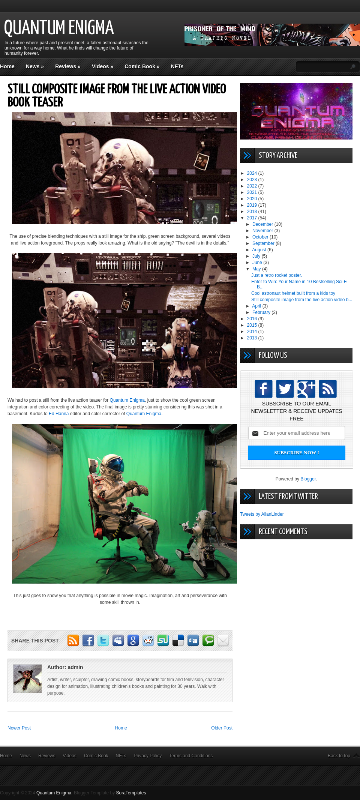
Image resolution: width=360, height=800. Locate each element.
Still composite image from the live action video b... (301, 299)
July (257, 256)
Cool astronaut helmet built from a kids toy (293, 293)
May (257, 269)
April (257, 306)
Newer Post (19, 728)
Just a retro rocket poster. (276, 275)
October (261, 237)
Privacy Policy (148, 755)
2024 (252, 173)
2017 (252, 218)
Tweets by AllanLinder (262, 514)
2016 (252, 318)
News (35, 66)
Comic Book (141, 66)
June (257, 262)
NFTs (177, 66)
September (264, 243)
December (263, 224)
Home (7, 66)
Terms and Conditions (191, 755)
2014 (252, 331)
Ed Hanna (59, 413)
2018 (252, 211)
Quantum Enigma (59, 28)
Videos (102, 66)
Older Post (221, 728)
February (262, 312)
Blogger (308, 479)
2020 (252, 198)
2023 (252, 179)
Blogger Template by (110, 792)
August (259, 249)
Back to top (339, 755)
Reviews (68, 66)
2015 (252, 325)
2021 (252, 192)
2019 (252, 205)
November (263, 230)
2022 (252, 186)
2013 (252, 338)
